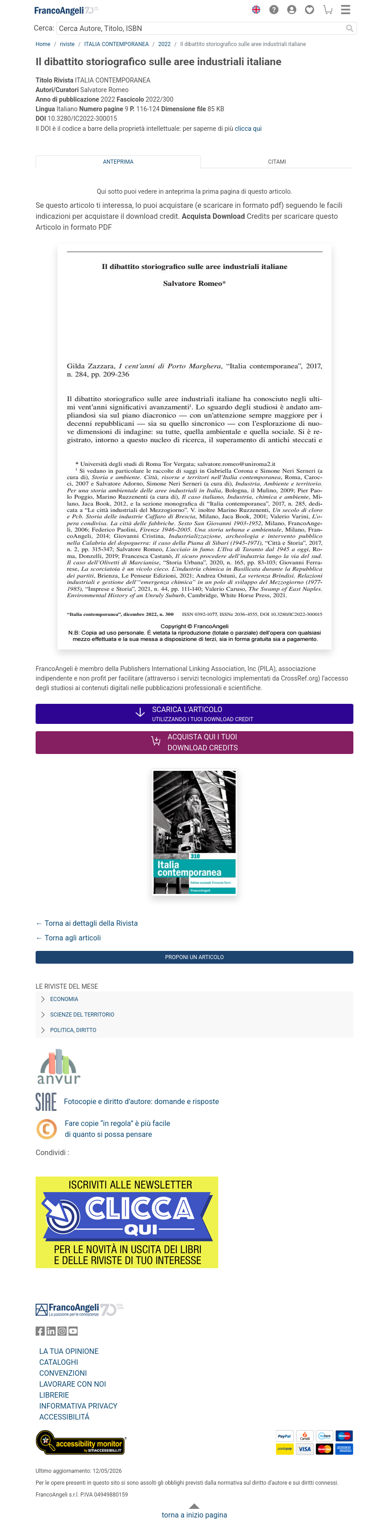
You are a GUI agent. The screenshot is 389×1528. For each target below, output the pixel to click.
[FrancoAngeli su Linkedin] (51, 1333)
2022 (164, 44)
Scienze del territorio (82, 1015)
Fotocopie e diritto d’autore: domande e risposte (141, 1101)
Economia (64, 999)
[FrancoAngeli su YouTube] (73, 1333)
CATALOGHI (58, 1362)
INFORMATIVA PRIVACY (78, 1406)
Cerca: (44, 28)
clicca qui (248, 128)
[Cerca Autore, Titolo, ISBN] (199, 28)
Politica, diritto (73, 1030)
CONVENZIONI (63, 1373)
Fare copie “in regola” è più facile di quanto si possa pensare (117, 1129)
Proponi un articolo (194, 957)
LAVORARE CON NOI (72, 1384)
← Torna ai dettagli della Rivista (87, 923)
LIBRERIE (54, 1395)
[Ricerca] (349, 28)
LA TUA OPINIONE (69, 1351)
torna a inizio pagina (194, 1515)
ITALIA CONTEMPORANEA (116, 44)
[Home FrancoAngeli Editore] (67, 11)
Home (43, 44)
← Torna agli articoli (68, 938)
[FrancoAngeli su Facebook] (40, 1333)
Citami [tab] (277, 162)
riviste (67, 44)
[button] (254, 11)
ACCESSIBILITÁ (64, 1417)
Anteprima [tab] (118, 162)
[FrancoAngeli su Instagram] (62, 1333)
